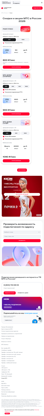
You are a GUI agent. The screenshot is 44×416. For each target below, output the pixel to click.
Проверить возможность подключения (11, 333)
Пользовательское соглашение (22, 401)
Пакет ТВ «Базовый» (6, 374)
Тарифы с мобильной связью (8, 362)
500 (9, 39)
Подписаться (8, 320)
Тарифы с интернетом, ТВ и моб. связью (11, 352)
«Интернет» (4, 368)
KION (2, 381)
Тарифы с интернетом (7, 358)
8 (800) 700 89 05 (6, 3)
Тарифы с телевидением (7, 360)
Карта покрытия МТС (7, 329)
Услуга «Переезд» (6, 338)
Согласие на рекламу (17, 400)
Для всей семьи (5, 385)
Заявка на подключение (7, 336)
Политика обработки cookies (9, 396)
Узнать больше (16, 67)
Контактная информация (8, 392)
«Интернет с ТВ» (5, 370)
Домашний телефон (6, 376)
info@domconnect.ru (19, 407)
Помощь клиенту (5, 390)
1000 (23, 39)
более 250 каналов (10, 89)
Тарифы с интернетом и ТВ (8, 356)
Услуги (3, 366)
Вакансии (3, 394)
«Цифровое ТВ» (5, 372)
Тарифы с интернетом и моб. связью (11, 354)
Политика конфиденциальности (33, 399)
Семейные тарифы (6, 350)
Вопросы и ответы (6, 341)
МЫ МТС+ (4, 383)
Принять (7, 413)
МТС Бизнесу (4, 344)
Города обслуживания (7, 327)
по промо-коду (21, 190)
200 (13, 86)
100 (6, 86)
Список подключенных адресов (9, 331)
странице (27, 401)
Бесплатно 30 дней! (22, 194)
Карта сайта (4, 387)
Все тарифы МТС (5, 348)
